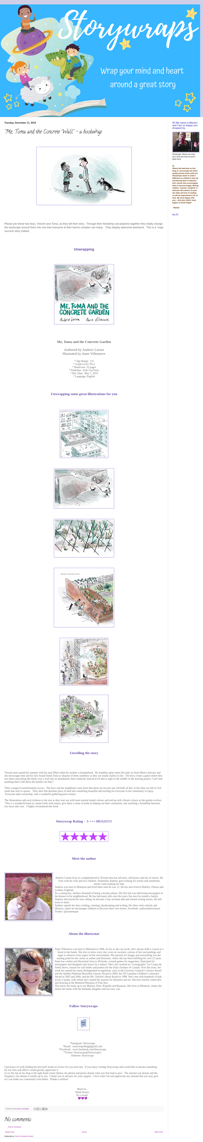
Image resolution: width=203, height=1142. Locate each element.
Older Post (159, 1132)
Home (84, 1132)
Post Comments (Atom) (24, 1136)
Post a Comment (14, 1127)
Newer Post (9, 1132)
